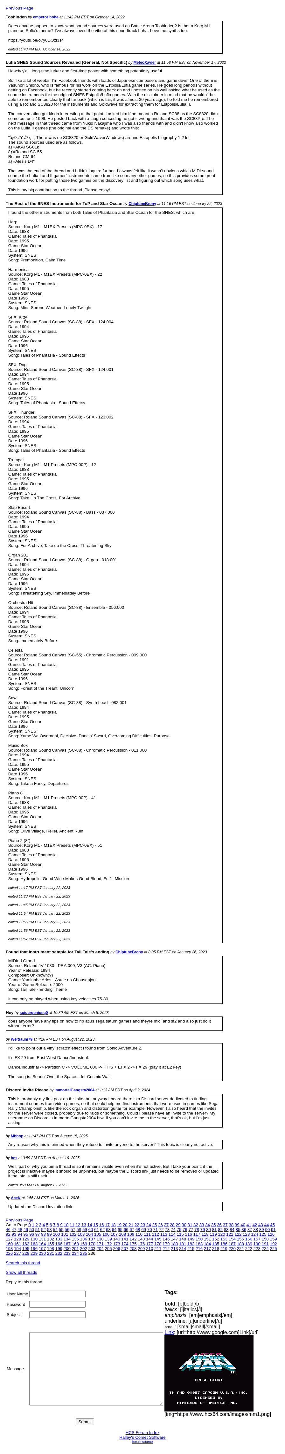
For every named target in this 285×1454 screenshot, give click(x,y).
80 (208, 1229)
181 (182, 1243)
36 (219, 1224)
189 (248, 1243)
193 (9, 1248)
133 (58, 1239)
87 (249, 1229)
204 (99, 1248)
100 (56, 1234)
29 (178, 1224)
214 (182, 1248)
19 (119, 1224)
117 (196, 1234)
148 (182, 1239)
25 (154, 1224)
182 (190, 1243)
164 (42, 1243)
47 (14, 1229)
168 (75, 1243)
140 (116, 1239)
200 (67, 1248)
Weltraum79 (21, 1039)
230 (42, 1253)
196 (34, 1248)
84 (232, 1229)
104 (89, 1234)
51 (37, 1229)
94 (19, 1234)
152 (215, 1239)
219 (223, 1248)
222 (248, 1248)
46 (8, 1229)
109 (130, 1234)
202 (83, 1248)
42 (254, 1224)
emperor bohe (46, 17)
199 (58, 1248)
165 (50, 1243)
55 (61, 1229)
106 (105, 1234)
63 (108, 1229)
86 (243, 1229)
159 (273, 1239)
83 (226, 1229)
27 (166, 1224)
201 (75, 1248)
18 (113, 1224)
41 (249, 1224)
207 (124, 1248)
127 (9, 1239)
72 (161, 1229)
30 (184, 1224)
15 (95, 1224)
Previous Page (19, 8)
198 (50, 1248)
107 (114, 1234)
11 (72, 1224)
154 (232, 1239)
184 (207, 1243)
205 (108, 1248)
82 (220, 1229)
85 (238, 1229)
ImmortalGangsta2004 (74, 1090)
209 (141, 1248)
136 (83, 1239)
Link (182, 1332)
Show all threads (21, 1272)
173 (116, 1243)
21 (131, 1224)
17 (107, 1224)
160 (9, 1243)
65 (120, 1229)
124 (254, 1234)
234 (75, 1253)
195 (25, 1248)
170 (91, 1243)
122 (237, 1234)
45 (272, 1224)
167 (67, 1243)
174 (124, 1243)
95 (26, 1234)
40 (242, 1224)
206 (116, 1248)
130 (34, 1239)
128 (17, 1239)
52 (43, 1229)
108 (122, 1234)
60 (90, 1229)
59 (84, 1229)
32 (195, 1224)
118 (204, 1234)
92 (8, 1234)
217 (207, 1248)
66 (126, 1229)
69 (143, 1229)
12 (77, 1224)
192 (273, 1243)
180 (174, 1243)
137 (91, 1239)
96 (31, 1234)
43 (260, 1224)
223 (257, 1248)
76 (185, 1229)
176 (141, 1243)
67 (131, 1229)
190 (257, 1243)
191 (265, 1243)
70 (149, 1229)
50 (31, 1229)
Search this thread (23, 1262)
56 (67, 1229)
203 (91, 1248)
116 (188, 1234)
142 (132, 1239)
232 (58, 1253)
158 (265, 1239)
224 (265, 1248)
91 (273, 1229)
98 (43, 1234)
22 (137, 1224)
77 (190, 1229)
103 (81, 1234)
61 (96, 1229)
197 (42, 1248)
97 (37, 1234)
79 (202, 1229)
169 (83, 1243)
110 (139, 1234)
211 (157, 1248)
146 (166, 1239)
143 (141, 1239)
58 (78, 1229)
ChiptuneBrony (142, 203)
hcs (14, 1158)
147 (174, 1239)
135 (75, 1239)
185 (215, 1243)
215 (190, 1248)
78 (196, 1229)
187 (232, 1243)
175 (132, 1243)
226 (9, 1253)
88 (255, 1229)
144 (149, 1239)
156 (248, 1239)
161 (17, 1243)
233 (67, 1253)
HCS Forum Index (143, 1432)
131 (42, 1239)
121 (229, 1234)
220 (232, 1248)
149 (190, 1239)
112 (155, 1234)
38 (231, 1224)
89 (261, 1229)
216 (199, 1248)
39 (237, 1224)
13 (83, 1224)
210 (149, 1248)
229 (34, 1253)
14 (89, 1224)
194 (17, 1248)
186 (223, 1243)
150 (199, 1239)
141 (124, 1239)
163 (34, 1243)
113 (163, 1234)
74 (173, 1229)
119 (213, 1234)
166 (58, 1243)
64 (114, 1229)
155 (240, 1239)
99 (49, 1234)
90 (267, 1229)
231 (50, 1253)
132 (50, 1239)
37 (225, 1224)
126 (271, 1234)
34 (207, 1224)
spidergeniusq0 (34, 1012)
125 (262, 1234)
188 (240, 1243)
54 (55, 1229)
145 (157, 1239)
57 (73, 1229)
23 (142, 1224)
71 (155, 1229)
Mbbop (17, 1136)
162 (25, 1243)
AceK (16, 1198)
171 (99, 1243)
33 (201, 1224)
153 (223, 1239)
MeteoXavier (145, 62)
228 (25, 1253)
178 (157, 1243)
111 (147, 1234)
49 (26, 1229)
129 (25, 1239)
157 (257, 1239)
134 (67, 1239)
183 (199, 1243)
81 (214, 1229)
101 (64, 1234)
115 (180, 1234)
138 (99, 1239)
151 (207, 1239)
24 (148, 1224)
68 (138, 1229)
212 (166, 1248)
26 (160, 1224)
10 (66, 1224)
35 (213, 1224)
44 (266, 1224)
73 (167, 1229)
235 (83, 1253)
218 (215, 1248)
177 (149, 1243)
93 (14, 1234)
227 (17, 1253)
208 (132, 1248)
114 (172, 1234)
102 (72, 1234)
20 (125, 1224)
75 (179, 1229)
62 (102, 1229)
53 (49, 1229)
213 (174, 1248)
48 (19, 1229)
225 (273, 1248)
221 (240, 1248)
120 (221, 1234)
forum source (142, 1442)
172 (108, 1243)
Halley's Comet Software (142, 1437)
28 (172, 1224)
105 (97, 1234)
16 (101, 1224)
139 (108, 1239)
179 (166, 1243)
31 (190, 1224)
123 (246, 1234)
